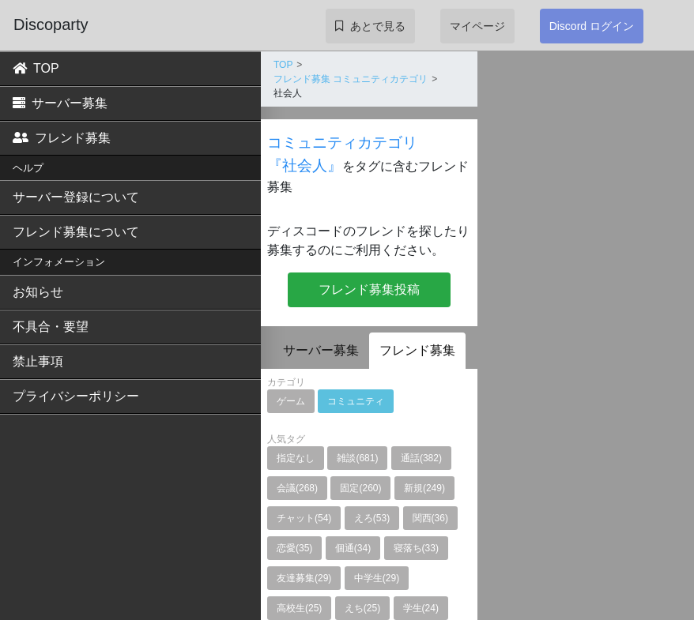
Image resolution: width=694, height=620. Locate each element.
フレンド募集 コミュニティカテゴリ (350, 79)
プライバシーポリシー (76, 396)
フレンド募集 (62, 138)
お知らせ (38, 292)
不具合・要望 (51, 326)
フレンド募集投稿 (369, 289)
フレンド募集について (76, 232)
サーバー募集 (60, 103)
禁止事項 (38, 361)
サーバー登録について (76, 197)
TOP (36, 68)
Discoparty (50, 24)
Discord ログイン (591, 26)
